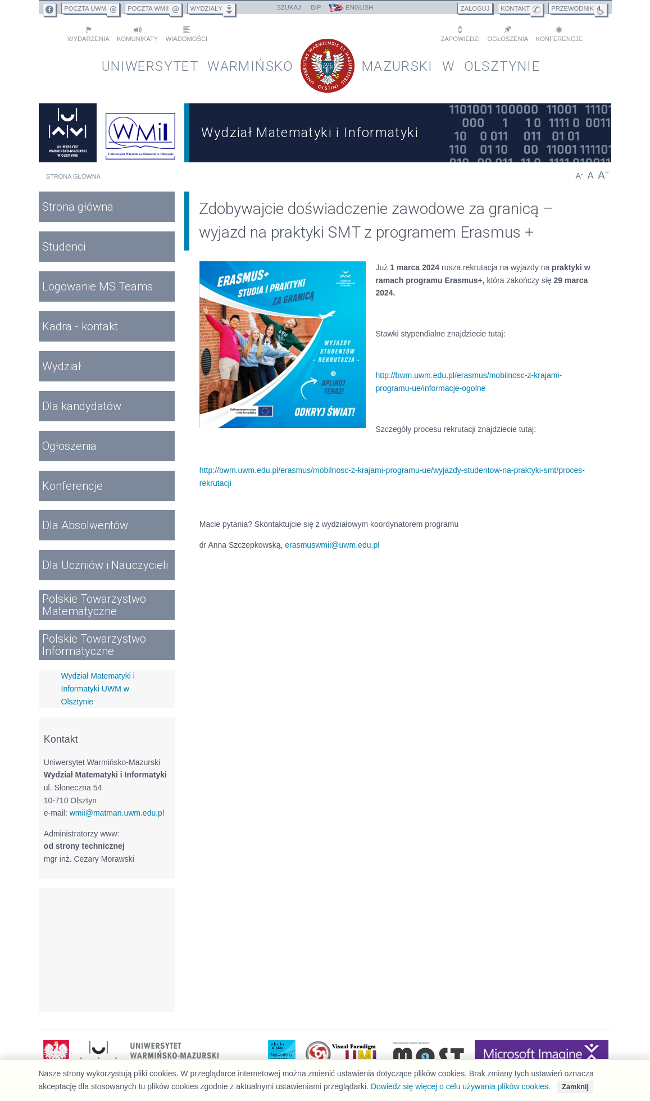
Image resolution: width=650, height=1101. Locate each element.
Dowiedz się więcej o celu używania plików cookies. (461, 1086)
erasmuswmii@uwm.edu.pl (332, 544)
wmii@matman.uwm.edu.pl (117, 812)
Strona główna (73, 176)
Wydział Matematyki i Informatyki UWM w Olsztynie (98, 688)
